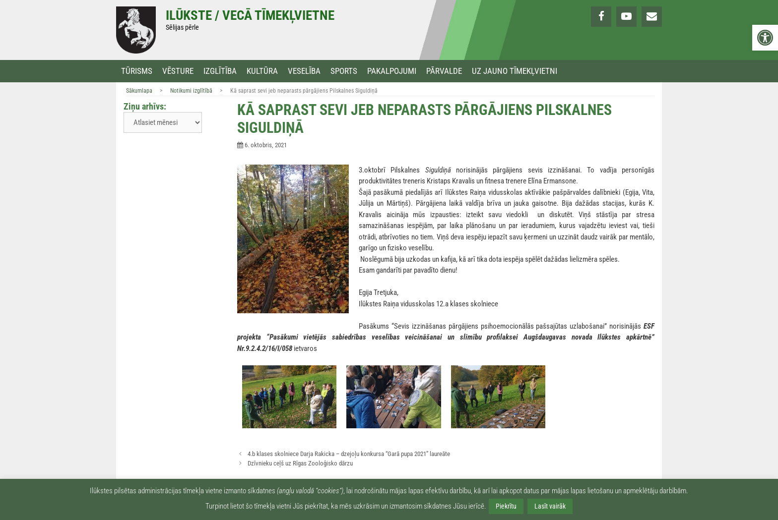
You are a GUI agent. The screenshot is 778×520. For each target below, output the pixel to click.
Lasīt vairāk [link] (550, 506)
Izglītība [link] (220, 71)
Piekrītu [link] (506, 506)
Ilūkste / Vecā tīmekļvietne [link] (250, 15)
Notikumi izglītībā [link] (191, 90)
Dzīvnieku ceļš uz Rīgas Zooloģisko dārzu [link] (300, 463)
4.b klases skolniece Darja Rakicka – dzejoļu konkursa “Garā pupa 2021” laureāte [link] (349, 454)
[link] (765, 38)
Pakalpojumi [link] (391, 71)
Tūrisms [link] (136, 71)
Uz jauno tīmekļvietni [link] (514, 71)
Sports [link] (343, 71)
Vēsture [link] (178, 71)
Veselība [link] (304, 71)
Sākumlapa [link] (139, 90)
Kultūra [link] (262, 71)
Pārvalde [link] (444, 71)
